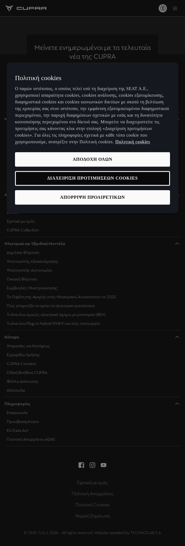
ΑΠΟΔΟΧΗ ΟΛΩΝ (92, 159)
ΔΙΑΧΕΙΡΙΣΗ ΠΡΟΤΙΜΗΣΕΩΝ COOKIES (92, 178)
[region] (92, 137)
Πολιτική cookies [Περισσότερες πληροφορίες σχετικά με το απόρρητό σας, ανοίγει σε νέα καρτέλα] (132, 141)
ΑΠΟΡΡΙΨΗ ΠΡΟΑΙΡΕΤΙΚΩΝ (92, 197)
